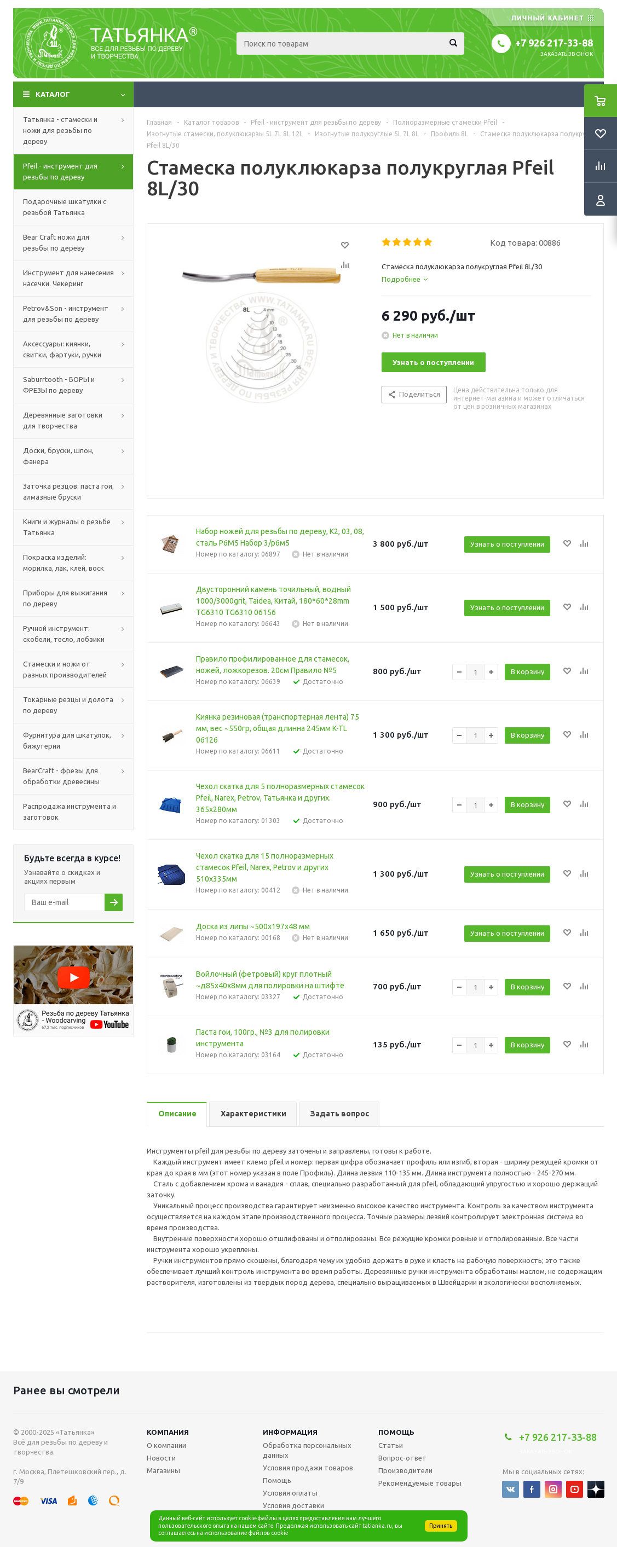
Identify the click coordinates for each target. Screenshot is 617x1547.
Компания (168, 1432)
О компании (166, 1445)
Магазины (163, 1470)
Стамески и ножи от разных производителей (65, 669)
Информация (290, 1432)
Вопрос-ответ (402, 1458)
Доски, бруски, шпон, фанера (58, 456)
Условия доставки (293, 1505)
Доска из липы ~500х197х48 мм (253, 926)
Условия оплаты (290, 1493)
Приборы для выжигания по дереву (65, 598)
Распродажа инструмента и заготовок (69, 811)
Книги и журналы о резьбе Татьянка (67, 527)
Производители (405, 1470)
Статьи (390, 1445)
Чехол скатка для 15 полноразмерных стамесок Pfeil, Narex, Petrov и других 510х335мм (264, 867)
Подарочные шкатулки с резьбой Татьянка (64, 207)
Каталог (53, 94)
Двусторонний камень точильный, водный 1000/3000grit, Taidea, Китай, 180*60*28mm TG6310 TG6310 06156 (273, 601)
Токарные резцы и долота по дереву (68, 705)
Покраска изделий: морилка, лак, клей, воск (63, 562)
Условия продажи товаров (308, 1467)
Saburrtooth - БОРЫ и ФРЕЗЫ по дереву (59, 384)
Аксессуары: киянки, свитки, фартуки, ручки (62, 349)
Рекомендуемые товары (420, 1483)
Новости (161, 1458)
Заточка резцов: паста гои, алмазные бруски (68, 491)
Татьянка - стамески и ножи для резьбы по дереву (60, 130)
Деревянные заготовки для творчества (62, 420)
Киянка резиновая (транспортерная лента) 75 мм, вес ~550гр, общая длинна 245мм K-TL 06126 (277, 728)
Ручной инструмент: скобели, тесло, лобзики (64, 633)
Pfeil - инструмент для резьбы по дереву (60, 171)
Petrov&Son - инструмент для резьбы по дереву (65, 313)
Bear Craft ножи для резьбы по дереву (56, 242)
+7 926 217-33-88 (554, 43)
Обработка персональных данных (307, 1450)
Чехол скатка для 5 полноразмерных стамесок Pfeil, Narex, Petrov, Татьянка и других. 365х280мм (280, 798)
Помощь (396, 1432)
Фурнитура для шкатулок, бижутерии (67, 740)
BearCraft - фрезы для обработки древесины (61, 776)
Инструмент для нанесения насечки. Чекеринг (68, 278)
